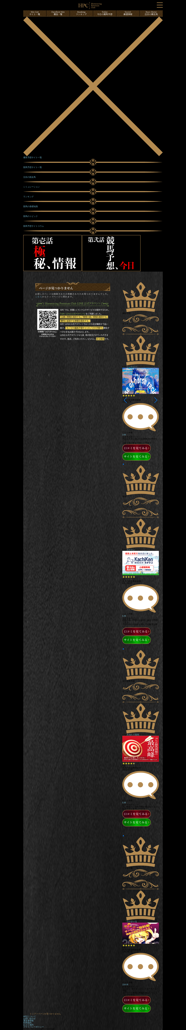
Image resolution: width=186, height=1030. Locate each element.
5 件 (124, 616)
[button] (125, 400)
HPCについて (29, 1016)
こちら (38, 296)
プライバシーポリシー (33, 1027)
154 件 (125, 984)
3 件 (124, 435)
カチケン (131, 550)
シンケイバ (132, 367)
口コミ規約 (28, 1025)
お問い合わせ (29, 1018)
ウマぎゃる (132, 921)
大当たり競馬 (133, 735)
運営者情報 (28, 1021)
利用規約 (27, 1023)
